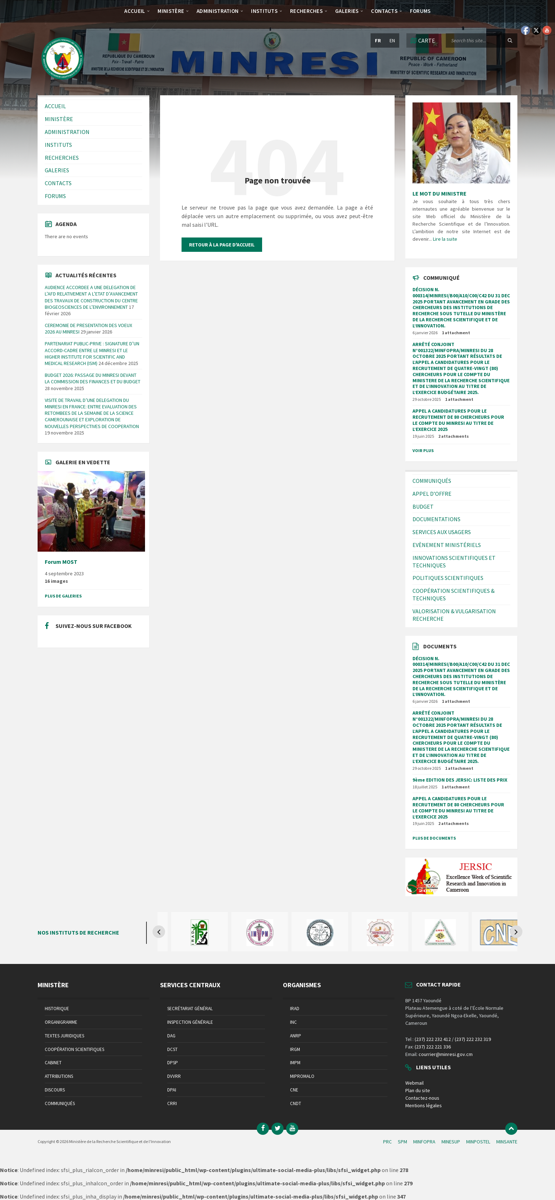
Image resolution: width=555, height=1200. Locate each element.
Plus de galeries (63, 596)
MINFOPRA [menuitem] (424, 1141)
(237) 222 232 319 (473, 1039)
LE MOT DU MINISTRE (439, 193)
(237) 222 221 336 (433, 1046)
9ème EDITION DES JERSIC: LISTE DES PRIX (459, 780)
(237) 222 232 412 (433, 1039)
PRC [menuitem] (387, 1141)
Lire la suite (445, 239)
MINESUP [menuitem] (450, 1141)
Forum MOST (61, 561)
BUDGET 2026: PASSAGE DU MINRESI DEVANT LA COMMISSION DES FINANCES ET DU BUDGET (92, 378)
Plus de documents (434, 838)
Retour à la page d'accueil (222, 244)
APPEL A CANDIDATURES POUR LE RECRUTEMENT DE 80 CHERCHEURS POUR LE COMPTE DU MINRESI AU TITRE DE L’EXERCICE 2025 (458, 420)
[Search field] (481, 40)
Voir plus (423, 450)
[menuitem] (135, 11)
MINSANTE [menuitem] (506, 1141)
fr (378, 40)
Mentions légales (423, 1105)
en (392, 40)
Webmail (414, 1083)
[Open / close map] (422, 40)
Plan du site (417, 1090)
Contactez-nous (422, 1098)
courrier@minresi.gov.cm (446, 1054)
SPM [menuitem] (402, 1141)
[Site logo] (63, 81)
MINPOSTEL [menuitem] (478, 1141)
